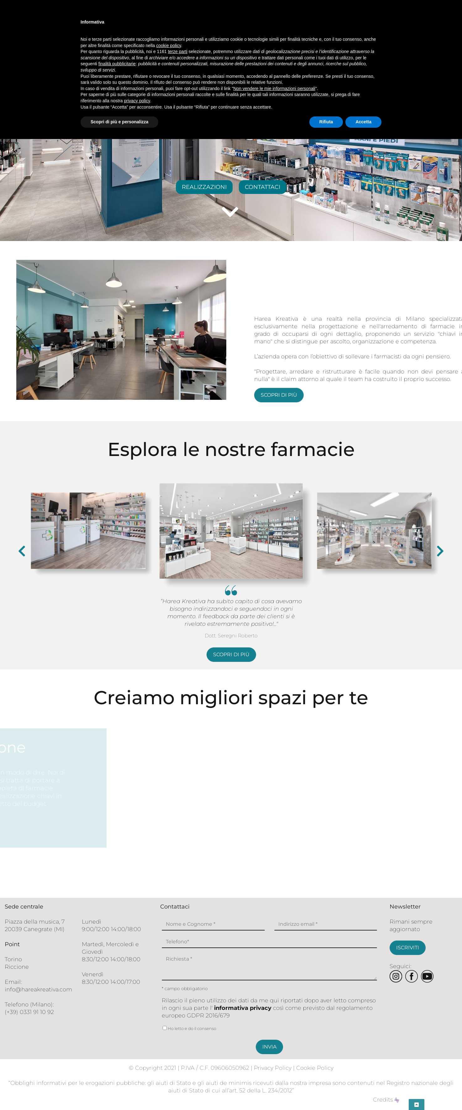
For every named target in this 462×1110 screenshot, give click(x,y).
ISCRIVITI (407, 948)
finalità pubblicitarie (117, 63)
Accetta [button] (363, 121)
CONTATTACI (262, 187)
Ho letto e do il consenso (189, 1028)
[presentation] (22, 551)
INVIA (269, 1047)
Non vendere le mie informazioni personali (274, 88)
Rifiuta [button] (326, 121)
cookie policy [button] (168, 45)
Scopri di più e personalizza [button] (119, 121)
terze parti (177, 51)
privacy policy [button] (137, 100)
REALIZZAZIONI (204, 187)
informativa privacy (242, 1008)
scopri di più (367, 395)
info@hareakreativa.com (38, 989)
